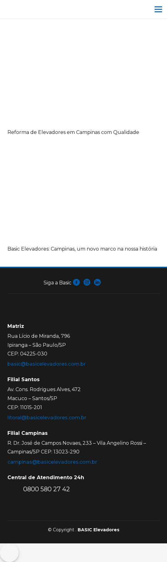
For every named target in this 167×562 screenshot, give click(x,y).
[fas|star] (76, 282)
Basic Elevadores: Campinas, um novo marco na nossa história (82, 249)
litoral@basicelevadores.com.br (46, 418)
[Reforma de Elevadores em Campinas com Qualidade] (83, 30)
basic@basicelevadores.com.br (46, 364)
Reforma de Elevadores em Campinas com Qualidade (73, 132)
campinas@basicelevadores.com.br (52, 462)
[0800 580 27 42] (15, 489)
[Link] (28, 9)
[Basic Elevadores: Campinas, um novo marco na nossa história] (83, 147)
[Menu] (158, 9)
